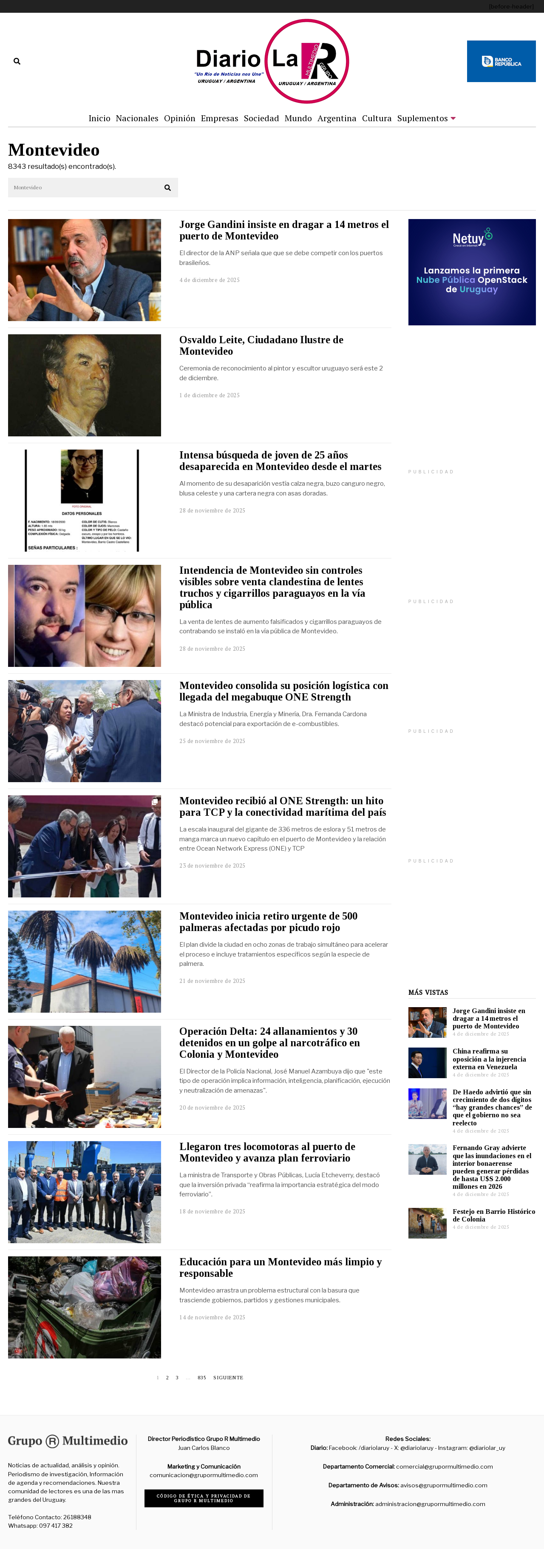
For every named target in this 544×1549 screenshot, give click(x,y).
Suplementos (422, 118)
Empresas (219, 118)
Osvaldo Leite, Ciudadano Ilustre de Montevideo (261, 345)
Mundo (298, 118)
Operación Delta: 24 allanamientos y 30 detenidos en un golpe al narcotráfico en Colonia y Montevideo (269, 1042)
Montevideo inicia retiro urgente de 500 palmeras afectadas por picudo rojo (268, 921)
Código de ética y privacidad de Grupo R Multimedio (204, 1498)
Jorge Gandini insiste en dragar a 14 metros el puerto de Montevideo (284, 230)
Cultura (377, 118)
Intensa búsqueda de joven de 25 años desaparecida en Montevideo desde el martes (280, 460)
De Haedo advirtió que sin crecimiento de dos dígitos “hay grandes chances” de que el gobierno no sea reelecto (492, 1107)
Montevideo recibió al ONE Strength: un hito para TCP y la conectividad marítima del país (282, 806)
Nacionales (137, 118)
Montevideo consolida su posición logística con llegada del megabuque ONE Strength (283, 691)
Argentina (337, 118)
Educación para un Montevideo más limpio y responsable (280, 1267)
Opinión (180, 118)
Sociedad (261, 118)
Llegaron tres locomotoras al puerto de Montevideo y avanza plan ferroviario (267, 1152)
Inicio (99, 118)
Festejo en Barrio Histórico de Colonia (494, 1215)
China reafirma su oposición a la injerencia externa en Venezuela (489, 1059)
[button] (168, 188)
